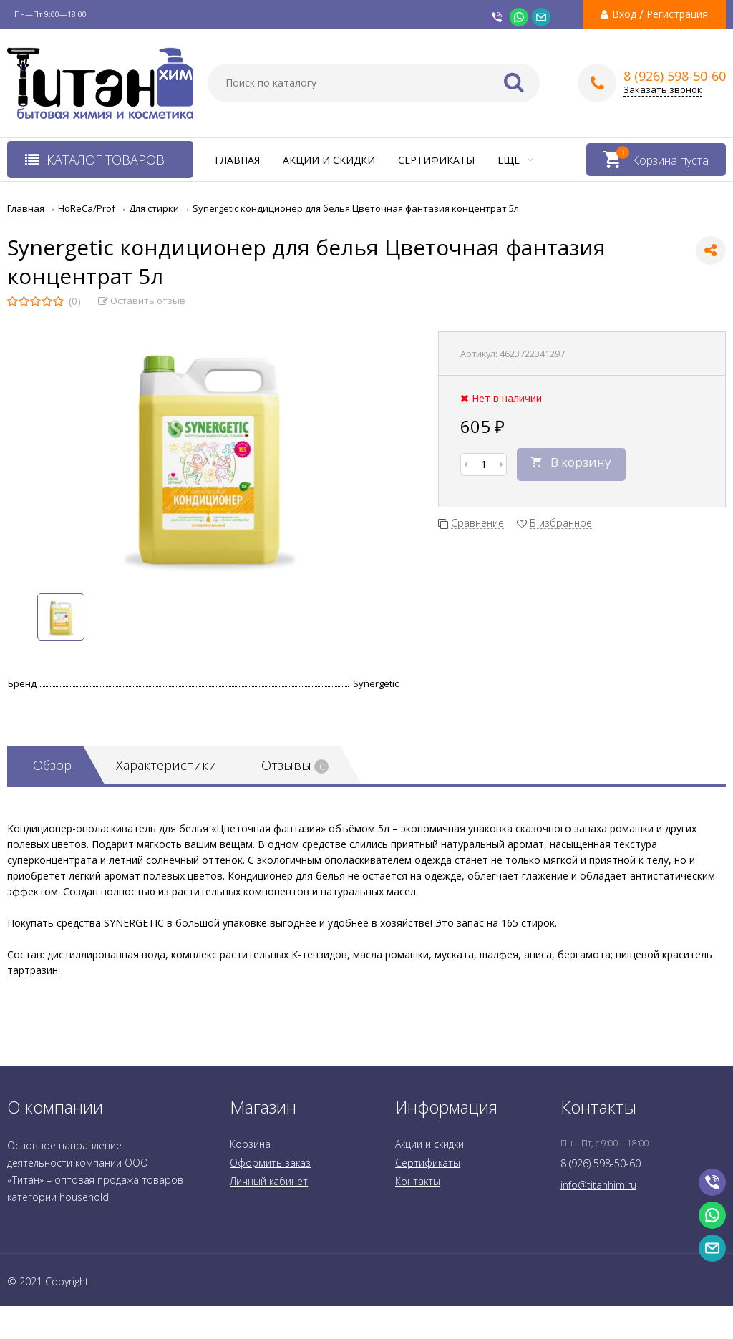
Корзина (250, 1144)
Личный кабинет (269, 1181)
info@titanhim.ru (598, 1185)
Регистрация (677, 14)
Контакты (417, 1181)
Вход (624, 14)
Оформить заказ (270, 1162)
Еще (515, 160)
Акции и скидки (329, 160)
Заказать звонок (662, 90)
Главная (237, 160)
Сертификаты (436, 160)
